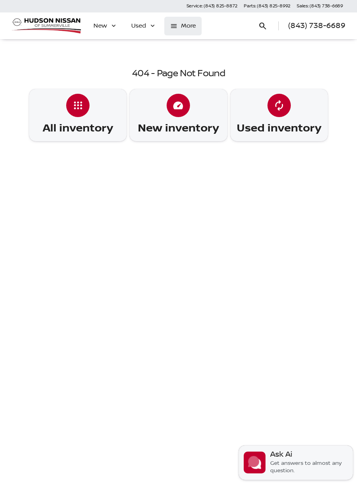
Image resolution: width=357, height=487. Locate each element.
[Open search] (263, 26)
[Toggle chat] (296, 462)
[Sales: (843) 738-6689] (320, 6)
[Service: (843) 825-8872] (212, 6)
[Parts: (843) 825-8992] (267, 6)
